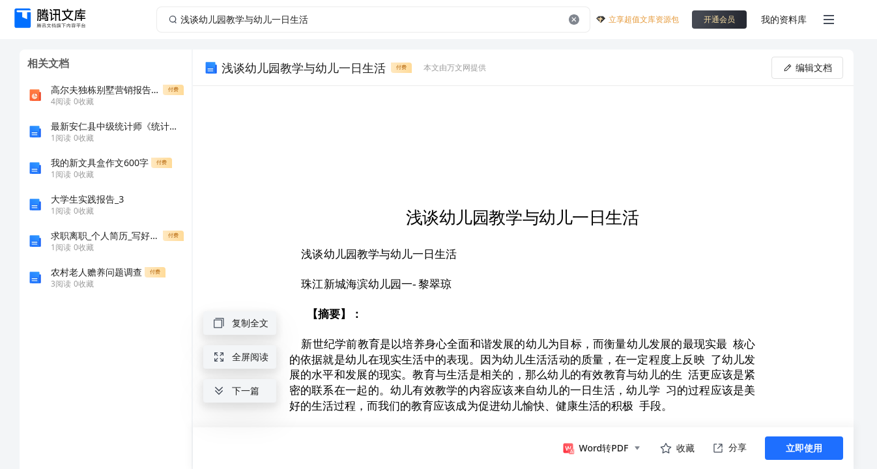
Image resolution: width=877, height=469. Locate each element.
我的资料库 (784, 19)
